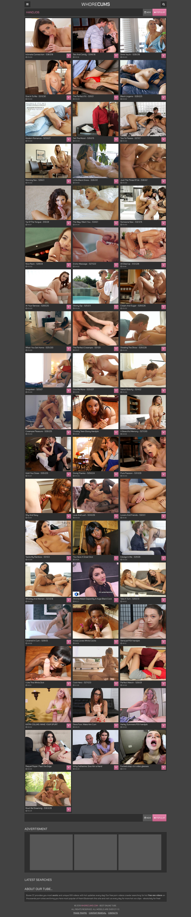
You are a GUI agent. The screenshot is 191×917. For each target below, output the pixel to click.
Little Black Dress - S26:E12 (85, 180)
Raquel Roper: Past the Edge (39, 766)
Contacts (113, 913)
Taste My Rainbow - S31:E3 (38, 557)
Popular (159, 12)
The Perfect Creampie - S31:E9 (86, 347)
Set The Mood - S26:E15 (83, 138)
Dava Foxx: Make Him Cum (84, 724)
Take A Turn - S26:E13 (129, 598)
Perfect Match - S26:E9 (131, 682)
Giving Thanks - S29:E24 (84, 473)
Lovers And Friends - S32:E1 (132, 515)
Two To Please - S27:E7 (130, 138)
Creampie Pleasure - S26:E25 (39, 431)
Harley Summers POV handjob (134, 724)
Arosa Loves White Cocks (84, 640)
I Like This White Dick (35, 682)
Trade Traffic (80, 913)
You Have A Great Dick (83, 557)
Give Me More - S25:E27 (83, 389)
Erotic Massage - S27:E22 (84, 264)
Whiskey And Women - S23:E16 (39, 598)
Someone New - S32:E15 (131, 222)
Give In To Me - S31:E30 (36, 96)
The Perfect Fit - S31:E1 (83, 96)
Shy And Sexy (32, 515)
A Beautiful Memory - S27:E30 (133, 431)
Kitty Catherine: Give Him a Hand (87, 766)
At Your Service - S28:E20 (37, 305)
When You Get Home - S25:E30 (39, 347)
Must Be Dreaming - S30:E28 (39, 808)
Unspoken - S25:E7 (34, 389)
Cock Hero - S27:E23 (82, 682)
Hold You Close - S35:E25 (37, 473)
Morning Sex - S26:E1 (35, 180)
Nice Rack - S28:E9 (34, 264)
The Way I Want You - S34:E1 (85, 222)
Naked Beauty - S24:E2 (130, 389)
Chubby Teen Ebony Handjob (86, 431)
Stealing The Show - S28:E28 (133, 347)
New (147, 12)
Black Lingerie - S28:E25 (131, 96)
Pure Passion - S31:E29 (130, 473)
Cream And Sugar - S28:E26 (133, 305)
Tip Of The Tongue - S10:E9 (37, 222)
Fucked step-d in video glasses (134, 766)
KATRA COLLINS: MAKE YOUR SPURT (42, 724)
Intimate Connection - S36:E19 (39, 54)
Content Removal (97, 913)
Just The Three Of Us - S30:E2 (133, 180)
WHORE (95, 4)
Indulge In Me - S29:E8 (130, 557)
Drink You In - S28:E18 (130, 54)
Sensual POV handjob (130, 640)
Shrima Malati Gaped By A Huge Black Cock (92, 598)
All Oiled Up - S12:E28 (129, 264)
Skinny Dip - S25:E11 (82, 305)
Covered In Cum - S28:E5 (37, 640)
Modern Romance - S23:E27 (38, 138)
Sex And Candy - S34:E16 (84, 54)
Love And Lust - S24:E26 (84, 515)
